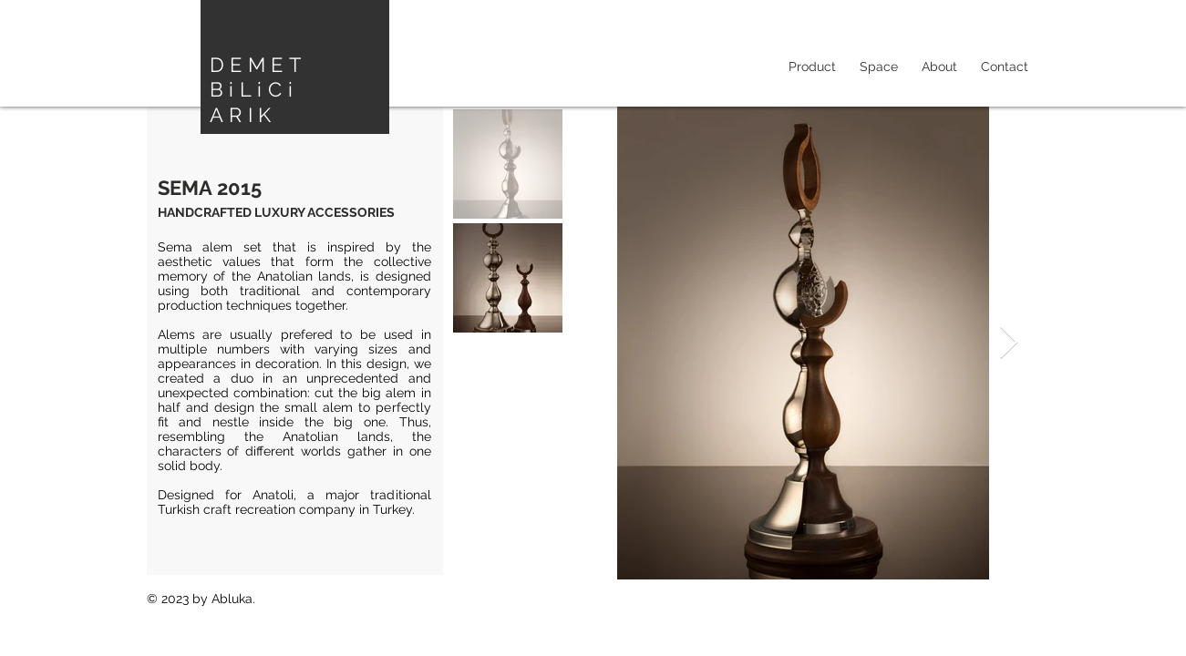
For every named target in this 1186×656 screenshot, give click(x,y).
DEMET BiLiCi (258, 77)
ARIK (243, 115)
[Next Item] (1008, 343)
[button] (879, 66)
